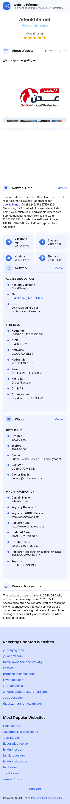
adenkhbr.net (11, 204)
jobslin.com (11, 737)
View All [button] (62, 187)
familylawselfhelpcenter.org (22, 662)
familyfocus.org (14, 755)
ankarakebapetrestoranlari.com (25, 691)
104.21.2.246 (19, 298)
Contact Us (35, 788)
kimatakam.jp (12, 726)
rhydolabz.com (13, 680)
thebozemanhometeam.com (23, 703)
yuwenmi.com (13, 656)
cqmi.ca (8, 668)
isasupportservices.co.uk (20, 732)
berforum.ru (12, 767)
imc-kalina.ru (12, 773)
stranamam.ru (13, 686)
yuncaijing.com (13, 650)
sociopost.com (13, 697)
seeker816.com (13, 779)
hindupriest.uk (13, 749)
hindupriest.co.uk (15, 761)
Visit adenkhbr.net (35, 25)
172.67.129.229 (36, 298)
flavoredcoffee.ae (15, 743)
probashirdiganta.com (18, 674)
